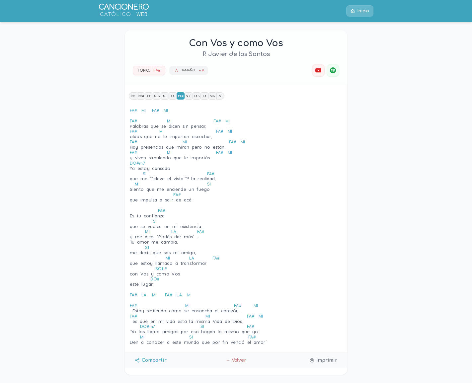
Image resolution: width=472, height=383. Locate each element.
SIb (212, 96)
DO (133, 96)
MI (165, 96)
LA (204, 96)
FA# (181, 96)
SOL (188, 96)
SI (220, 96)
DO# (141, 96)
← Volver (236, 360)
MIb (157, 96)
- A (175, 70)
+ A (201, 70)
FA (173, 96)
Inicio (359, 11)
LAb (196, 96)
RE (149, 96)
